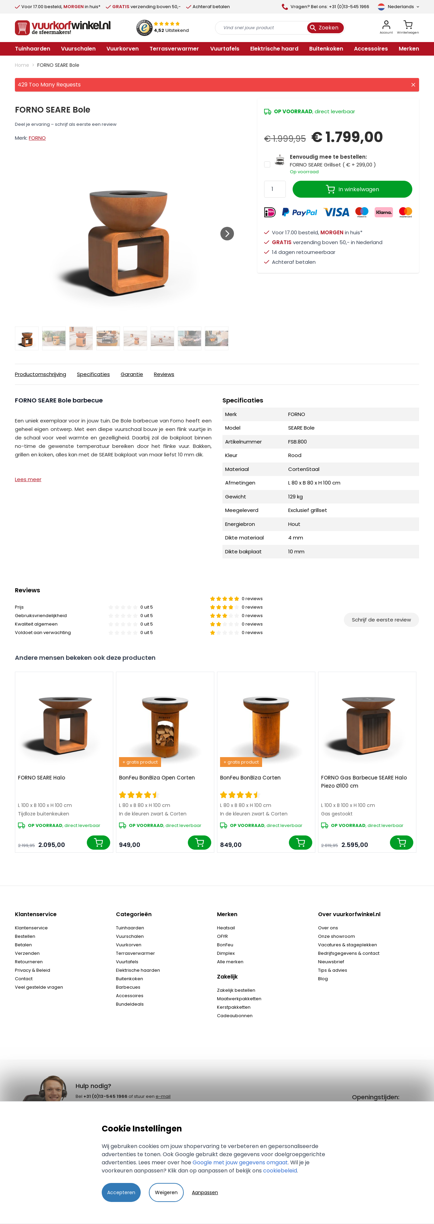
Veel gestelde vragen (39, 987)
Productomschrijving (40, 374)
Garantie (132, 374)
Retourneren (29, 962)
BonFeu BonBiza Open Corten (157, 777)
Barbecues (128, 987)
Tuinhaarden (130, 928)
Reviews (164, 374)
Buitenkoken (129, 978)
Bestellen (25, 936)
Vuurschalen (130, 936)
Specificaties (93, 374)
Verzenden (27, 953)
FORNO (37, 137)
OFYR (222, 936)
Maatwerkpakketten (239, 998)
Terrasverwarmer (135, 953)
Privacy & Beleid (32, 970)
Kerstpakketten (234, 1007)
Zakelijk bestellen (236, 990)
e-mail (163, 1096)
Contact (24, 978)
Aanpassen (205, 1192)
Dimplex (226, 953)
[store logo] (63, 27)
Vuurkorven (128, 945)
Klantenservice (31, 928)
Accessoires (129, 995)
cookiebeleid (280, 1170)
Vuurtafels (127, 962)
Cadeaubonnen (235, 1015)
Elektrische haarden (138, 970)
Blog (323, 978)
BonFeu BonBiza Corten (250, 777)
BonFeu (225, 945)
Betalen (23, 945)
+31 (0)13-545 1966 (105, 1096)
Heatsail (226, 928)
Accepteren (121, 1192)
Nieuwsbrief (331, 962)
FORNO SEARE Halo (41, 777)
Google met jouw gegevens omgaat (240, 1162)
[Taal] (398, 7)
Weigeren (166, 1192)
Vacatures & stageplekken (347, 945)
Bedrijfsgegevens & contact (348, 953)
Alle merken (230, 962)
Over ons (328, 928)
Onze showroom (336, 936)
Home (22, 65)
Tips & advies (332, 970)
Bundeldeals (130, 1004)
